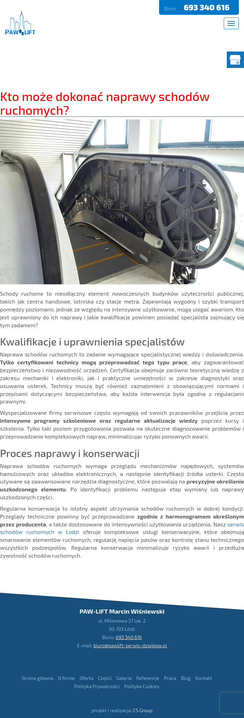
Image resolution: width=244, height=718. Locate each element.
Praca (170, 678)
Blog (185, 678)
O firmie (66, 678)
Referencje (147, 678)
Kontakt (203, 678)
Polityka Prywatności (97, 686)
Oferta (86, 678)
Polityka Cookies (141, 686)
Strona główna (37, 678)
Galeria (123, 678)
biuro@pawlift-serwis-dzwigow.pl (130, 645)
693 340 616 (207, 7)
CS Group (143, 710)
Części (105, 678)
